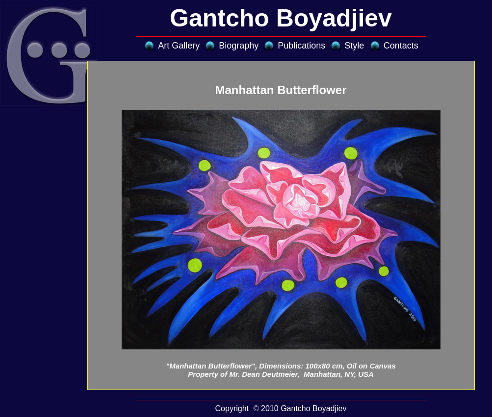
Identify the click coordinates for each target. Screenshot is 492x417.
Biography (239, 45)
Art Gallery (179, 45)
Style (354, 45)
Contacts (401, 45)
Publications (301, 45)
